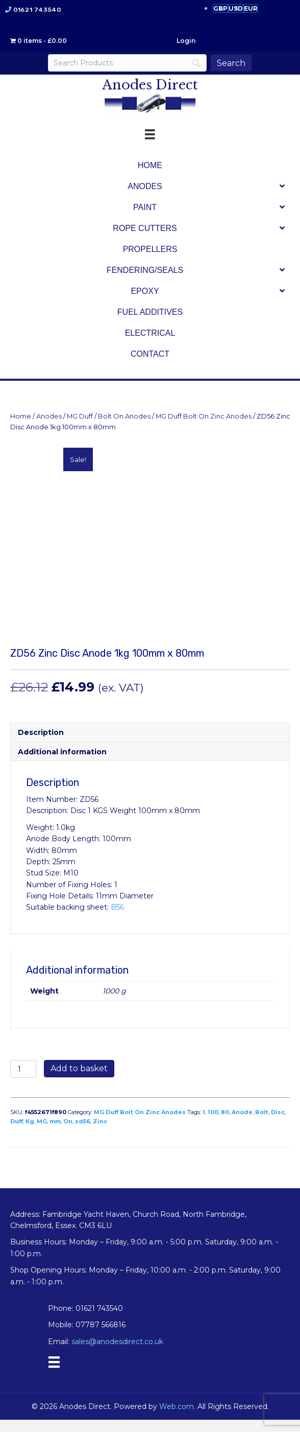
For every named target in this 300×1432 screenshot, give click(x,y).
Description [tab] (41, 744)
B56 (117, 919)
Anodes (49, 416)
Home (20, 416)
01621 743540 (37, 9)
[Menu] (54, 1374)
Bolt (261, 1124)
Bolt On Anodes (124, 416)
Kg (30, 1133)
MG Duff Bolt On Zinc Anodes (204, 416)
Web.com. (177, 1418)
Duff (16, 1133)
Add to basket (79, 1080)
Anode (242, 1124)
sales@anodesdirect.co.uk (117, 1353)
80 (225, 1124)
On (67, 1133)
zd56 (82, 1133)
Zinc (100, 1133)
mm (55, 1133)
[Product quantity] (23, 1081)
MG (42, 1133)
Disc (278, 1124)
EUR (251, 8)
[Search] (127, 63)
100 (213, 1124)
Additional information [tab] (62, 763)
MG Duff (80, 416)
